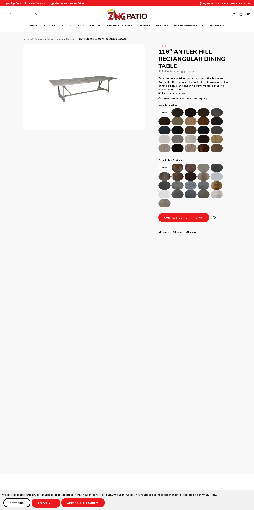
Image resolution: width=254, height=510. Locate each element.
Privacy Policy (208, 494)
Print (191, 233)
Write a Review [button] (187, 71)
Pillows (162, 25)
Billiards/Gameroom (189, 25)
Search (37, 13)
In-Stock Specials (119, 25)
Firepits (144, 25)
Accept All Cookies (86, 503)
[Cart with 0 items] (248, 14)
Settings (17, 503)
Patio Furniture (89, 25)
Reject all (48, 503)
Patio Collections (42, 25)
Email (177, 233)
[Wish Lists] (241, 14)
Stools (67, 25)
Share (163, 233)
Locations (217, 25)
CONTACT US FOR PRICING (185, 218)
